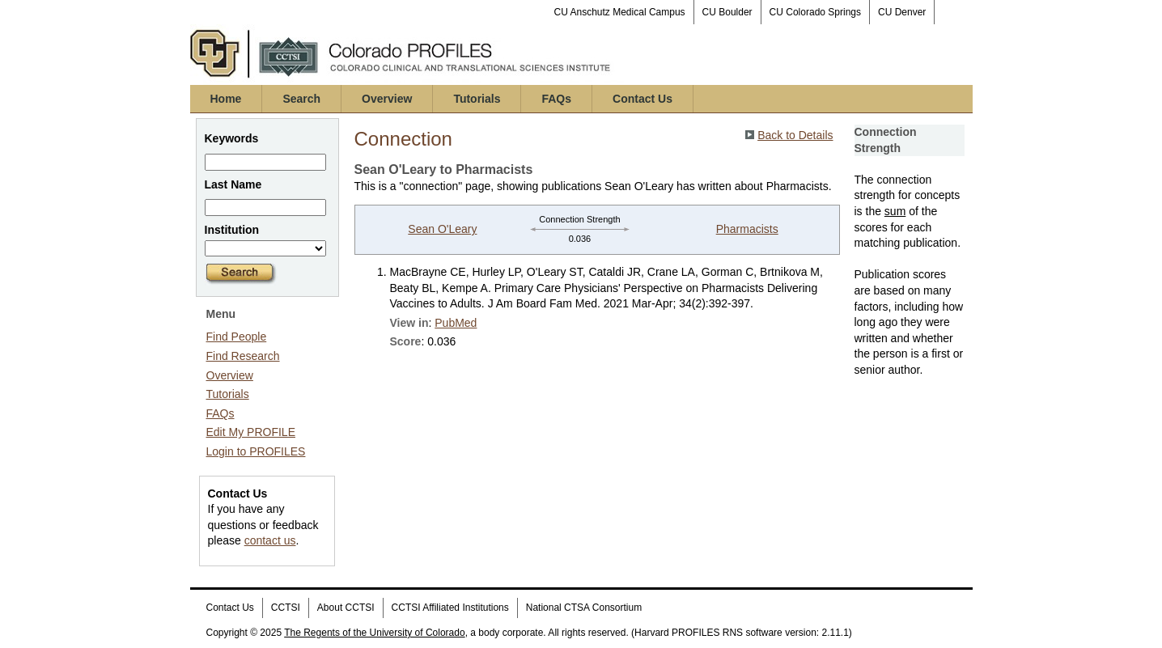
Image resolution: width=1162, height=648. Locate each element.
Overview (387, 98)
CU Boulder (727, 12)
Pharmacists (747, 228)
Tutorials (476, 98)
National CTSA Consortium (584, 607)
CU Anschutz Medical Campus (619, 12)
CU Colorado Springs (815, 12)
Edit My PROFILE (250, 432)
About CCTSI (346, 607)
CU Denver (902, 12)
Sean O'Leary (442, 228)
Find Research (243, 355)
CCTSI (285, 607)
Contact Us (642, 98)
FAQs (556, 98)
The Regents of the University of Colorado (374, 632)
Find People (236, 336)
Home (226, 98)
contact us (270, 540)
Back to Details (795, 135)
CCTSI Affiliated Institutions (450, 607)
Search (301, 98)
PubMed (456, 322)
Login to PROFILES (256, 451)
